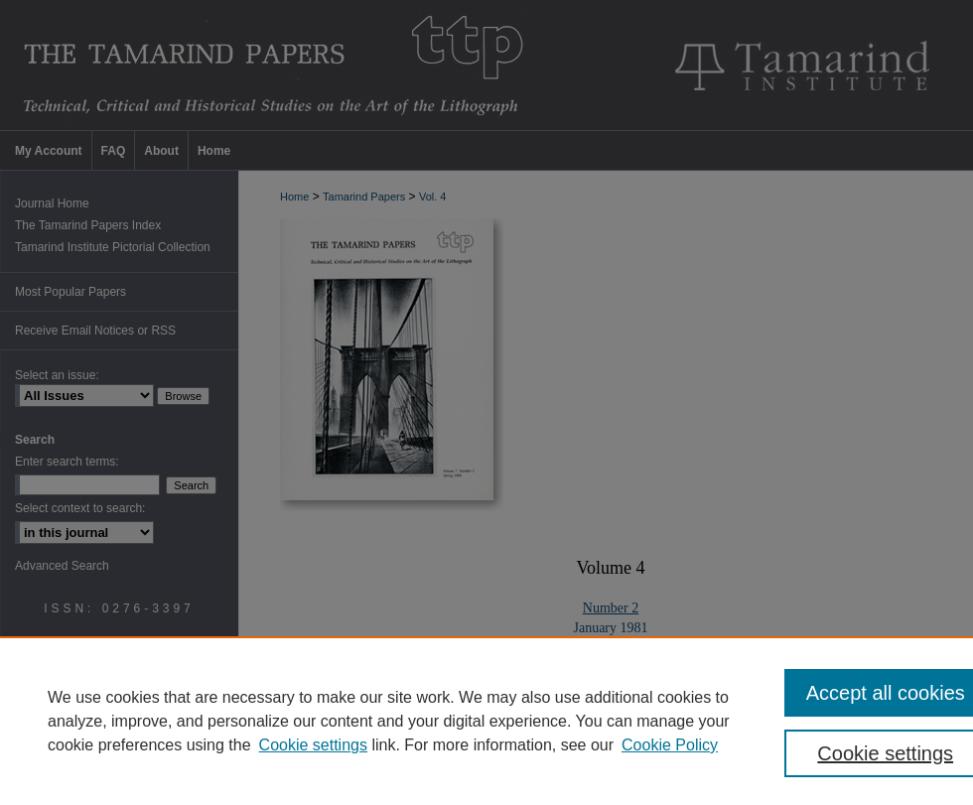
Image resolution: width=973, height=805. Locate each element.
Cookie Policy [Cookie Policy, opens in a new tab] (670, 745)
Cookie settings (313, 745)
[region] (486, 720)
